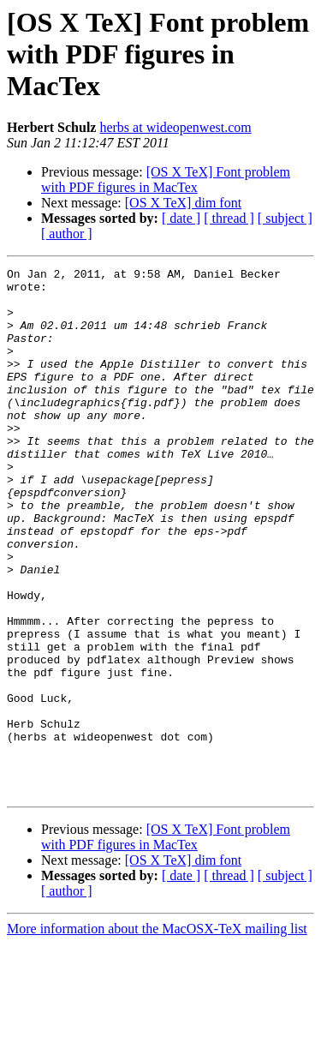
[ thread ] (229, 218)
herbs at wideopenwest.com (175, 127)
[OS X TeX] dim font (183, 202)
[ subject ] (285, 218)
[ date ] (181, 218)
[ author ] (66, 233)
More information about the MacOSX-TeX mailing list (157, 1034)
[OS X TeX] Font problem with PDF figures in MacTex (165, 180)
